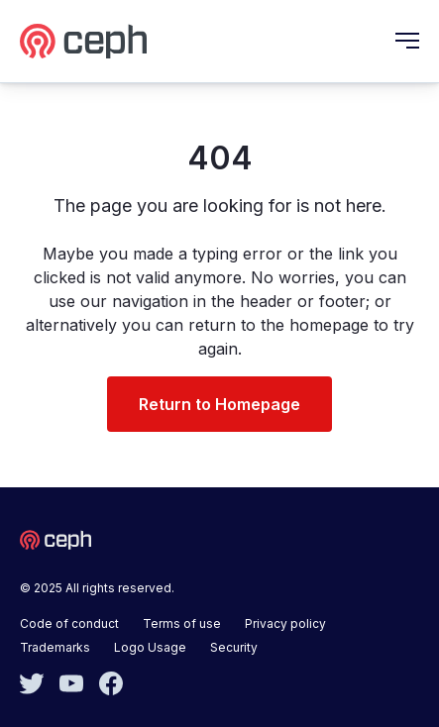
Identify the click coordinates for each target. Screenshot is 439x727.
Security (234, 647)
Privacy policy (285, 623)
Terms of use (182, 623)
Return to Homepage (219, 404)
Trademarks (55, 647)
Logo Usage (150, 647)
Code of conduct (69, 623)
